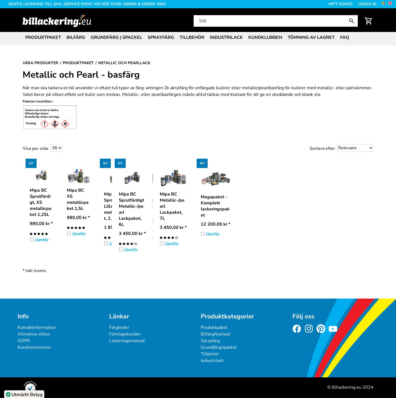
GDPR (24, 341)
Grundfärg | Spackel (116, 37)
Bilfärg (76, 37)
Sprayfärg (161, 37)
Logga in (367, 4)
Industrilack (226, 37)
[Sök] (275, 21)
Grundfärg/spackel (219, 347)
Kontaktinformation (37, 327)
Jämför (42, 240)
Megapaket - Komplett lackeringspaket (215, 206)
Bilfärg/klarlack (215, 334)
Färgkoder (119, 327)
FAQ (344, 37)
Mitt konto (341, 4)
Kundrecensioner (34, 347)
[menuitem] (43, 37)
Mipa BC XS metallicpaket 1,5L (78, 199)
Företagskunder (125, 334)
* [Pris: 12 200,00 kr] (215, 224)
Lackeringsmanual (127, 341)
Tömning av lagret (311, 37)
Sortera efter (322, 148)
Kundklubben (265, 37)
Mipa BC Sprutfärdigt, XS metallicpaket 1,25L (40, 202)
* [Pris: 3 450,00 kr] (132, 234)
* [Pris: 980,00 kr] (41, 224)
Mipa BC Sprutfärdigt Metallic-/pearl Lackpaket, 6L (131, 209)
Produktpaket (43, 37)
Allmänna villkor (34, 334)
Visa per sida (35, 148)
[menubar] (198, 38)
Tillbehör (192, 37)
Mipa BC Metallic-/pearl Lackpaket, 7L (172, 206)
